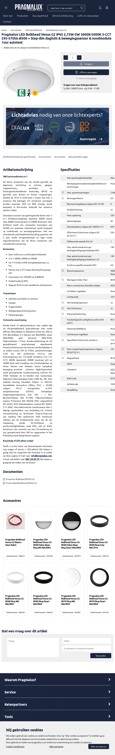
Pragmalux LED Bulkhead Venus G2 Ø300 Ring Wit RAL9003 (14, 599)
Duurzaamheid (40, 15)
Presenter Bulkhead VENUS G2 (20, 479)
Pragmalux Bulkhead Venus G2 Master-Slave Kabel (15, 542)
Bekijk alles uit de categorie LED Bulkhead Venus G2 (25, 47)
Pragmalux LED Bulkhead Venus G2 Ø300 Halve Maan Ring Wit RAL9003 (42, 543)
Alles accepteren (99, 746)
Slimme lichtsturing (62, 15)
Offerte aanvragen (86, 72)
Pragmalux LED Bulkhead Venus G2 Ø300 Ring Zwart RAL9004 (42, 599)
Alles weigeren (56, 746)
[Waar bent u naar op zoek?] (82, 8)
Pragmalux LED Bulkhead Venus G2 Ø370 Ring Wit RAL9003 (70, 599)
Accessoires (59, 156)
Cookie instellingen (15, 746)
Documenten (45, 156)
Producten (22, 15)
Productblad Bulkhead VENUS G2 (21, 483)
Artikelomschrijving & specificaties (19, 156)
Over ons (8, 15)
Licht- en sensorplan (88, 15)
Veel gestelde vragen (78, 156)
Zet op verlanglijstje (86, 78)
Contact (7, 21)
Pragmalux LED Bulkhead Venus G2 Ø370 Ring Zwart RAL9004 (98, 599)
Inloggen (86, 64)
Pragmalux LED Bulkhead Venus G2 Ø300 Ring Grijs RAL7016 (98, 543)
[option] (28, 77)
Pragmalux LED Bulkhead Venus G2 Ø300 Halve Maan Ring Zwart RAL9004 (71, 543)
